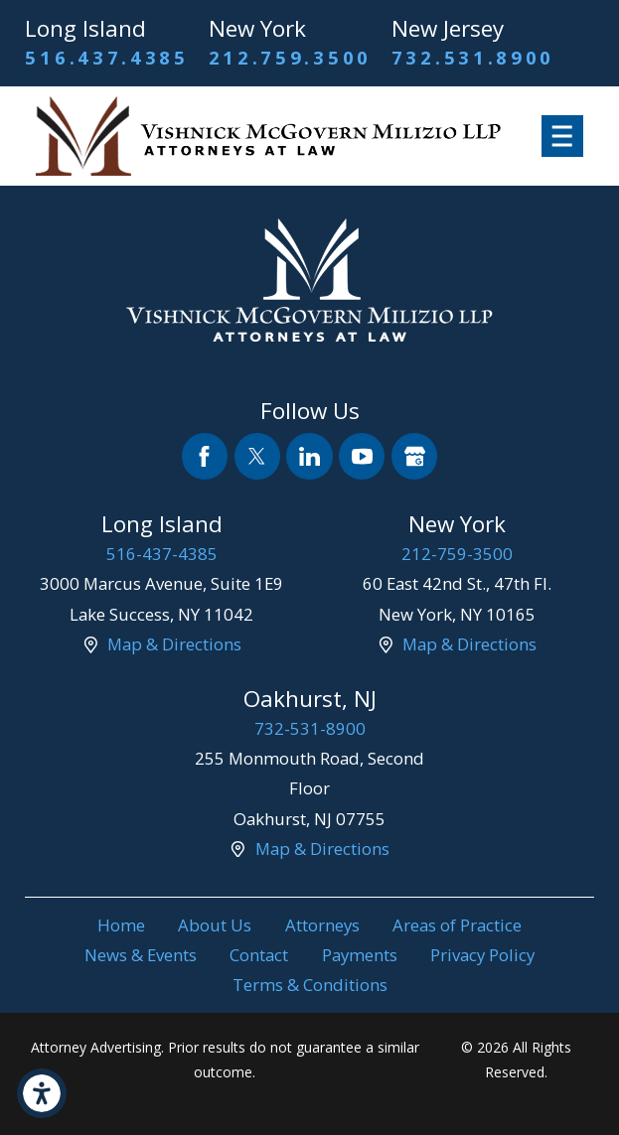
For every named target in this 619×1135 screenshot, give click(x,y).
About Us (214, 925)
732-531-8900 (310, 728)
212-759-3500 (457, 553)
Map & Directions (174, 644)
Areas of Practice (457, 925)
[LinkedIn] (309, 456)
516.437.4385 (106, 57)
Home (121, 925)
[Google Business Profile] (414, 456)
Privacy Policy (482, 954)
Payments (359, 954)
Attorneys (322, 925)
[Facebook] (205, 456)
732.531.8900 (472, 57)
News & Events (140, 954)
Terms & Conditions (309, 984)
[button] (42, 1093)
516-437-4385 (162, 553)
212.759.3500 (290, 57)
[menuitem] (121, 925)
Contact (259, 954)
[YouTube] (362, 456)
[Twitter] (257, 456)
